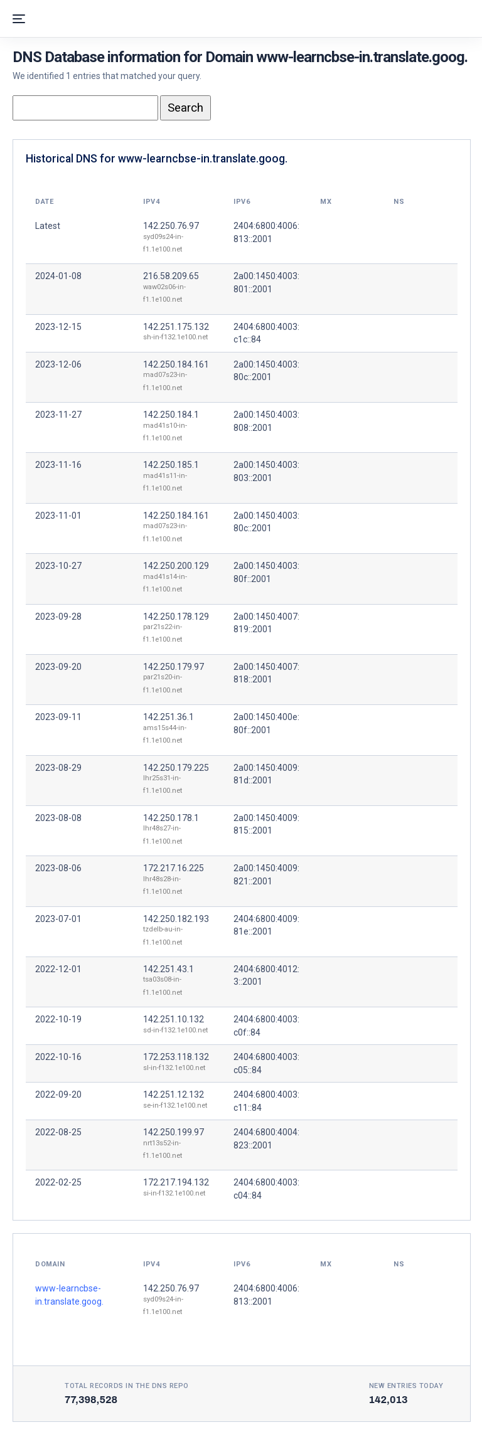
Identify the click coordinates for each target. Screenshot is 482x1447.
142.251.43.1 (168, 969)
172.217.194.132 (176, 1182)
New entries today (406, 1386)
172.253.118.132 (176, 1057)
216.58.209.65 (171, 276)
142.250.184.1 (171, 415)
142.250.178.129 (176, 617)
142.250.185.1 (171, 465)
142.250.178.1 (171, 818)
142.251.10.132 (173, 1019)
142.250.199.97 (173, 1132)
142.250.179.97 (173, 667)
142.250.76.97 (171, 226)
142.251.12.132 (173, 1094)
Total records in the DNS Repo (127, 1386)
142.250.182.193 (176, 919)
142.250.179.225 (176, 768)
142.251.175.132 (176, 327)
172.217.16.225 (173, 868)
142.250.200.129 (176, 566)
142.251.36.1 (168, 717)
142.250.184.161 (176, 364)
